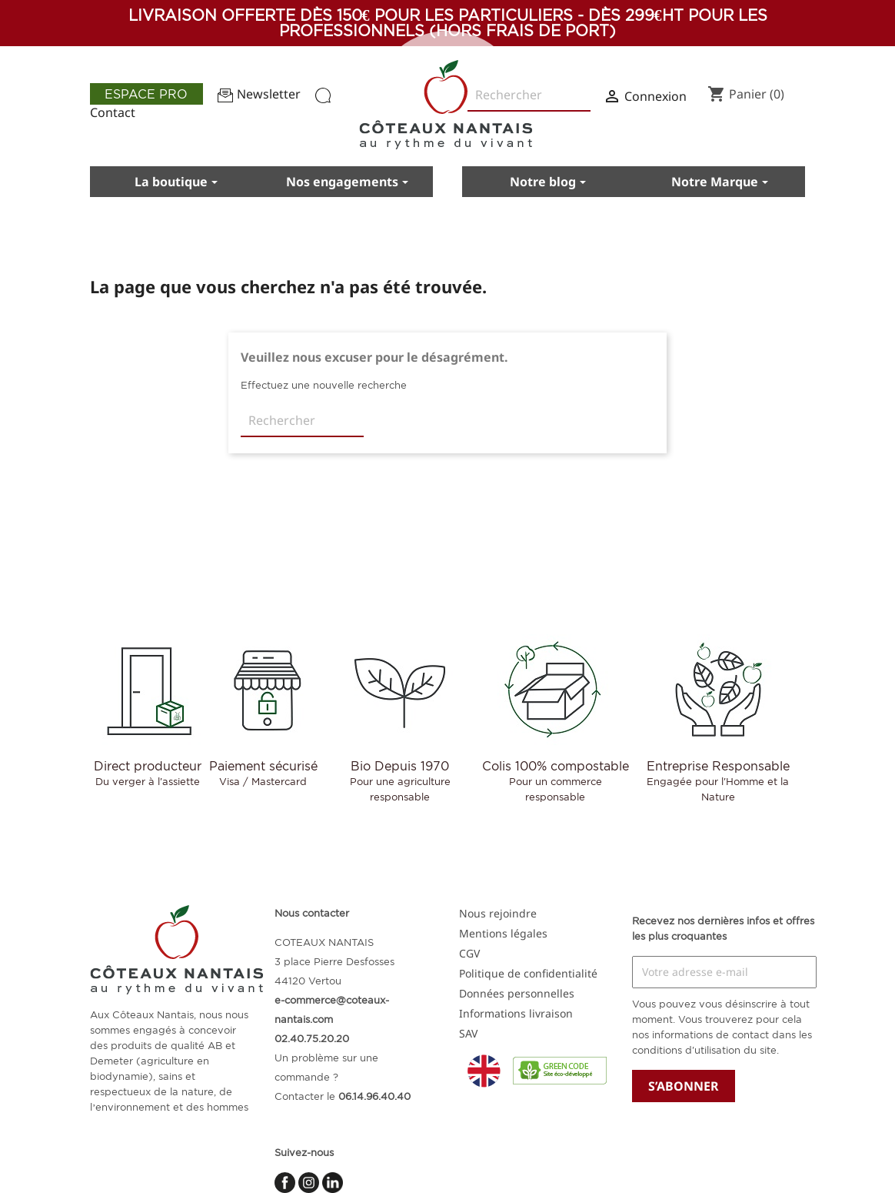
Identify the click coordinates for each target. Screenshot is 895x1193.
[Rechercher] (302, 421)
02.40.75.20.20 (311, 1038)
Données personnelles (516, 993)
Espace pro (146, 94)
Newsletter (259, 93)
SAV (468, 1033)
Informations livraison (516, 1013)
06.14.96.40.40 (374, 1096)
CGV (469, 953)
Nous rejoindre (498, 913)
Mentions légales (503, 933)
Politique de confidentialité (528, 973)
